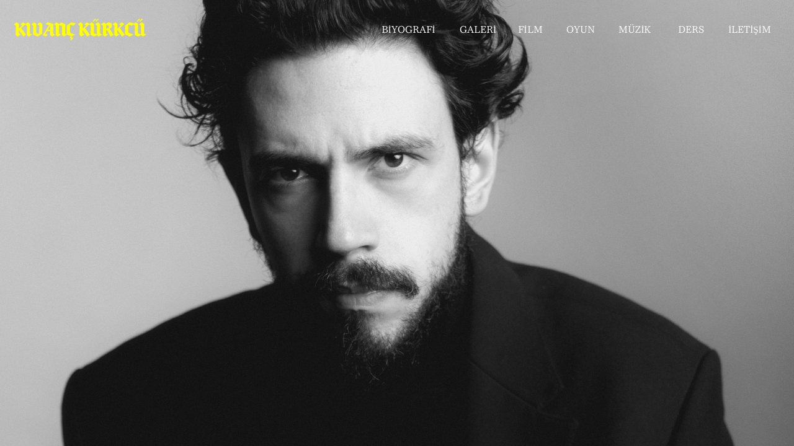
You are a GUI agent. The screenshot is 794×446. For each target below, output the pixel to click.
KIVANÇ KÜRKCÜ (80, 29)
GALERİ (478, 31)
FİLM (530, 31)
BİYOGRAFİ (408, 31)
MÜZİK (634, 31)
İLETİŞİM (749, 31)
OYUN (580, 31)
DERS (691, 31)
